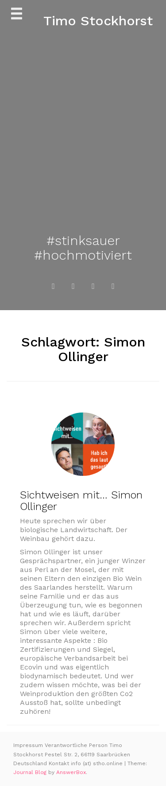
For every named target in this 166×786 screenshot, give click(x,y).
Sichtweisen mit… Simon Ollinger (81, 501)
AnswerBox (71, 772)
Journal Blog (30, 772)
